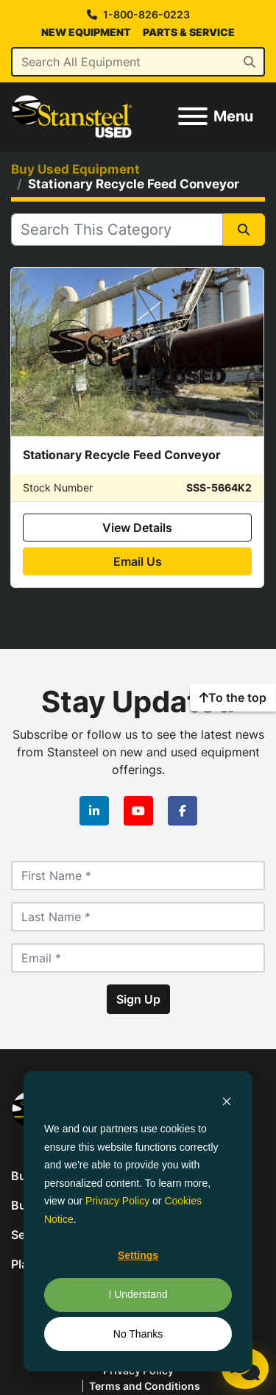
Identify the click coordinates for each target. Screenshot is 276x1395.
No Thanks (138, 1334)
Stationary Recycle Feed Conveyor (122, 454)
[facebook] (182, 811)
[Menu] (193, 116)
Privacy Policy (117, 1201)
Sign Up (138, 999)
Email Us (137, 561)
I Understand (137, 1294)
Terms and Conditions (144, 1386)
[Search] (138, 62)
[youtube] (138, 811)
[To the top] (233, 697)
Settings (138, 1255)
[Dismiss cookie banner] (227, 1101)
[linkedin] (94, 811)
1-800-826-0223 (146, 15)
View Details (137, 527)
